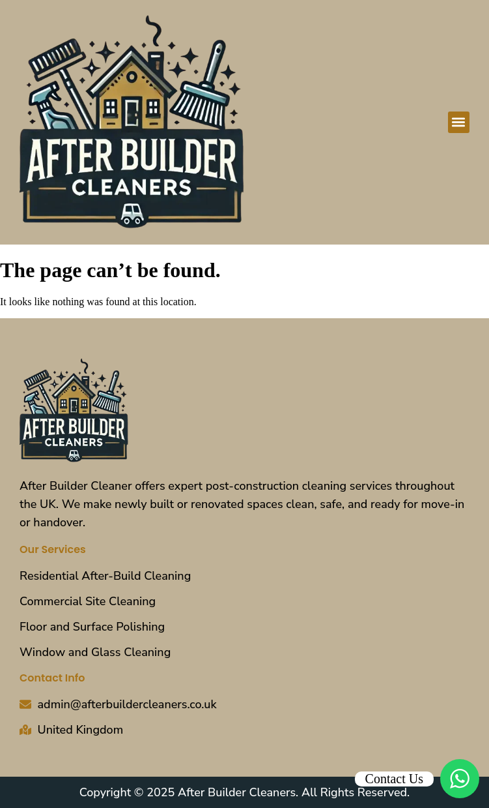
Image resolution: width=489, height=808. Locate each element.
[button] (458, 122)
